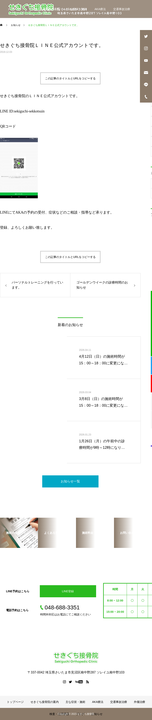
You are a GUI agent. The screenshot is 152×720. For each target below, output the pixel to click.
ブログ (57, 27)
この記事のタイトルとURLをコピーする (70, 78)
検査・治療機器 (36, 27)
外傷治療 (13, 27)
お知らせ (74, 27)
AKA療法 (100, 9)
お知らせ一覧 (70, 481)
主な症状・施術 (77, 9)
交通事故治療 (121, 9)
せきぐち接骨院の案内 (46, 9)
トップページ (15, 9)
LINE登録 (68, 591)
